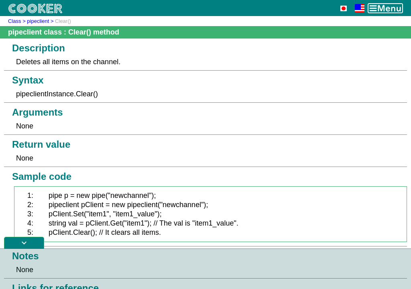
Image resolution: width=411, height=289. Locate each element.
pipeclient (38, 21)
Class (14, 21)
